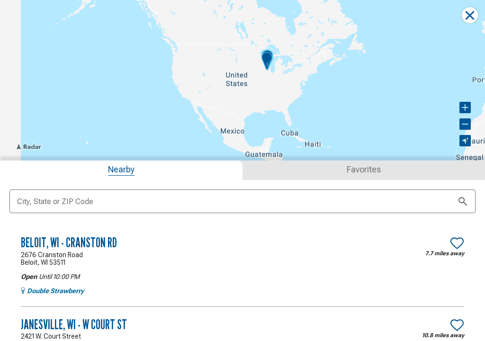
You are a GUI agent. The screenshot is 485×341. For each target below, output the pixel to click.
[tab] (121, 170)
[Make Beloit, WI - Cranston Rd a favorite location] (457, 243)
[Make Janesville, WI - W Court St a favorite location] (457, 325)
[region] (242, 80)
